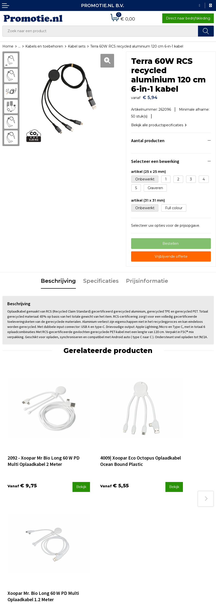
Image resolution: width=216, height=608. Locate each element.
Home (7, 46)
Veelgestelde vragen (73, 507)
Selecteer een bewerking (155, 159)
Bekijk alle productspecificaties (159, 123)
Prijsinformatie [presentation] (147, 279)
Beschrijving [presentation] (58, 279)
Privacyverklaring (178, 514)
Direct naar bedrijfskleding (188, 18)
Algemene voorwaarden (185, 501)
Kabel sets (76, 46)
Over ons (64, 501)
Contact (117, 501)
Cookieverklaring (178, 507)
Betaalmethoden (125, 507)
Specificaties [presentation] (101, 279)
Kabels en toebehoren (44, 46)
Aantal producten (147, 139)
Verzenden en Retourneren (133, 514)
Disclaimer (173, 520)
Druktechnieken (70, 514)
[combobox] (100, 31)
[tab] (58, 279)
